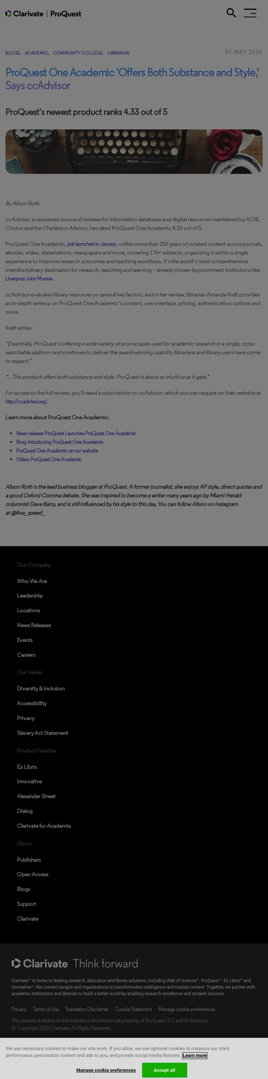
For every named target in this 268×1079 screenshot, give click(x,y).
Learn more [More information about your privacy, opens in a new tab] (195, 1059)
